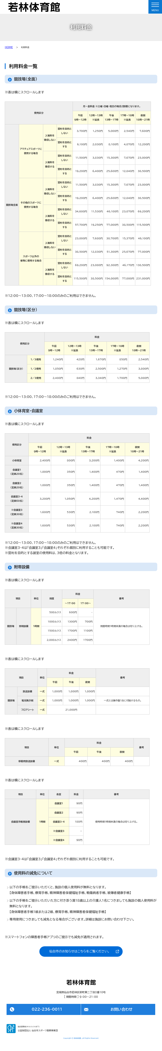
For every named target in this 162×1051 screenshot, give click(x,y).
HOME (9, 47)
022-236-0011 (47, 1009)
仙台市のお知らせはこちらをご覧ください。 (79, 951)
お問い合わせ (121, 1009)
